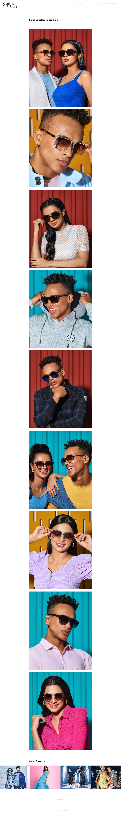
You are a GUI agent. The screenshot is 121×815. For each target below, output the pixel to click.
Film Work (114, 4)
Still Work (74, 4)
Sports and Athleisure (85, 4)
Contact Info (98, 4)
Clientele (106, 4)
